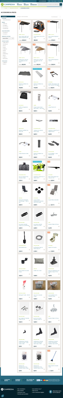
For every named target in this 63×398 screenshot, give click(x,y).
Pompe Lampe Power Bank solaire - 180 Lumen (39, 108)
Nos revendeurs (21, 389)
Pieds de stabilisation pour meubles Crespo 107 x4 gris (53, 272)
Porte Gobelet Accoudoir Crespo (24, 271)
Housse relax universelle (53, 199)
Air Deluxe (5, 32)
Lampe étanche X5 (52, 107)
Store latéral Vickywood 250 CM (53, 37)
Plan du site (35, 390)
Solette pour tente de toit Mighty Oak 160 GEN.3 (38, 61)
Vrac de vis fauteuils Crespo (38, 295)
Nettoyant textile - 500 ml (24, 295)
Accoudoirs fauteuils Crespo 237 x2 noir (38, 225)
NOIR (4, 50)
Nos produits (20, 390)
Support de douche (52, 247)
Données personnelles (22, 394)
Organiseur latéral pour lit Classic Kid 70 (39, 177)
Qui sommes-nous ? (37, 389)
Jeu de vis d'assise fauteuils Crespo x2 (38, 319)
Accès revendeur (42, 1)
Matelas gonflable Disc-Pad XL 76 (24, 84)
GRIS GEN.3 (5, 44)
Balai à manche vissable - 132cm (53, 366)
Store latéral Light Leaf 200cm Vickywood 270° (24, 37)
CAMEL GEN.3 (5, 42)
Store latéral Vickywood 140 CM (53, 60)
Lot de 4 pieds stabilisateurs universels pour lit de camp (38, 201)
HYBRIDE (5, 62)
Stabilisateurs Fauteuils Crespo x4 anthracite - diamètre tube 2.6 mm (53, 342)
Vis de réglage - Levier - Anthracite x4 (53, 154)
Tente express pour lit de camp (39, 37)
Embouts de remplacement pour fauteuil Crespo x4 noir (38, 367)
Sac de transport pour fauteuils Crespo (23, 177)
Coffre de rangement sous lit (23, 108)
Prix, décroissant (56, 17)
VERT (4, 55)
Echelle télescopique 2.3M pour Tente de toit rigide (53, 84)
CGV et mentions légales (38, 392)
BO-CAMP (5, 25)
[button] (2, 395)
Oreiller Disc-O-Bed (37, 270)
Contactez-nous (21, 392)
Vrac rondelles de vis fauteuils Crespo (52, 295)
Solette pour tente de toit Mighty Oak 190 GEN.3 (23, 61)
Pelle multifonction (22, 247)
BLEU (4, 45)
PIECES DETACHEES (6, 19)
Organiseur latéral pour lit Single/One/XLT (53, 131)
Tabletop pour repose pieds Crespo (38, 131)
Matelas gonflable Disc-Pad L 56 (38, 84)
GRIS (4, 47)
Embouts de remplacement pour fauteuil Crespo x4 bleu (23, 367)
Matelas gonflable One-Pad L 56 (38, 154)
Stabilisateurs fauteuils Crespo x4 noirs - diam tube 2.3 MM (23, 342)
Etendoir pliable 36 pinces (53, 224)
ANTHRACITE (5, 53)
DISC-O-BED (5, 26)
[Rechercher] (50, 4)
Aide (49, 1)
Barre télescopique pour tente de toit (53, 177)
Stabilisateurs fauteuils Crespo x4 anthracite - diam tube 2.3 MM (38, 342)
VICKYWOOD (5, 28)
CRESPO (5, 23)
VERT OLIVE (5, 58)
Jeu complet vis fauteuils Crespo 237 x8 (24, 319)
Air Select (5, 33)
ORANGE (5, 48)
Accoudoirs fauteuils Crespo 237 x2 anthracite (24, 225)
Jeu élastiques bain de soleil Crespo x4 (38, 248)
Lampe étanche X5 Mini (23, 153)
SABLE (4, 52)
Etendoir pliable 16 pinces (53, 318)
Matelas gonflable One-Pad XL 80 (23, 131)
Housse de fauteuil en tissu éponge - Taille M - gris (24, 201)
